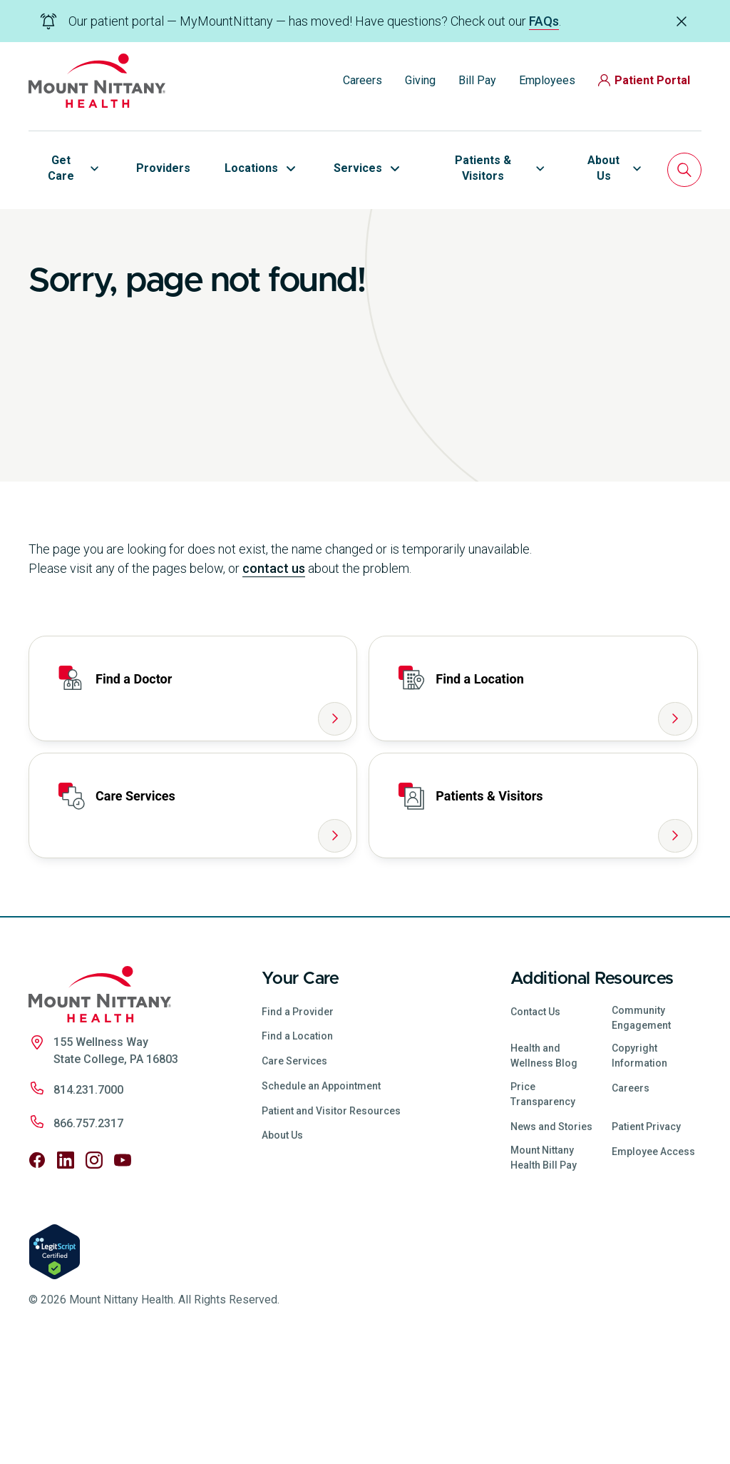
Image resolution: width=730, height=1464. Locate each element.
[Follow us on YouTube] (122, 1272)
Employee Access (653, 1263)
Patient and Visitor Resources (331, 1223)
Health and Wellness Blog (543, 1168)
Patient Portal (644, 80)
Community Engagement (641, 1130)
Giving (420, 80)
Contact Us (535, 1123)
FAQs (544, 21)
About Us (282, 1248)
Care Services (294, 1173)
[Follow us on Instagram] (94, 1272)
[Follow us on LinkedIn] (65, 1272)
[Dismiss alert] (681, 20)
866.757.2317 (88, 1236)
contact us (273, 680)
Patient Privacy (646, 1239)
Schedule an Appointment (321, 1198)
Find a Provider (298, 1123)
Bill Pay (477, 80)
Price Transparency (542, 1207)
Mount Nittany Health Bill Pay (543, 1269)
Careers (362, 80)
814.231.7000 (88, 1202)
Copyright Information (639, 1168)
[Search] (684, 170)
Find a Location (297, 1148)
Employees (547, 80)
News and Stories (551, 1239)
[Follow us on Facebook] (37, 1272)
